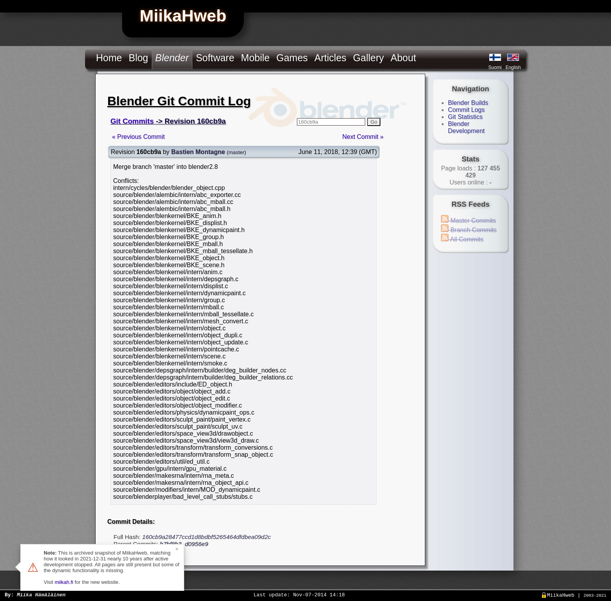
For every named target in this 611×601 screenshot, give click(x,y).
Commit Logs (466, 109)
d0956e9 (196, 544)
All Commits (462, 239)
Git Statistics (465, 116)
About (403, 57)
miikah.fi (64, 582)
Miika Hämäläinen (41, 594)
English (513, 67)
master (236, 152)
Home (109, 57)
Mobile (255, 57)
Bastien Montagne (198, 152)
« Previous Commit (138, 136)
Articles (330, 57)
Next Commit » (363, 136)
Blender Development (466, 127)
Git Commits (132, 121)
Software (215, 57)
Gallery (368, 57)
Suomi (495, 67)
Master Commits (468, 220)
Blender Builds (468, 102)
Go (373, 122)
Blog (138, 57)
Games (292, 57)
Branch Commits (469, 230)
